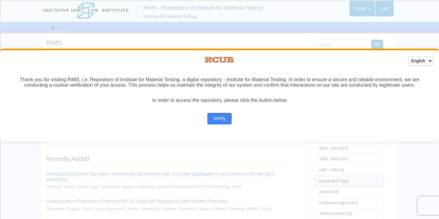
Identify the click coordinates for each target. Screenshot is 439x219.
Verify (219, 118)
